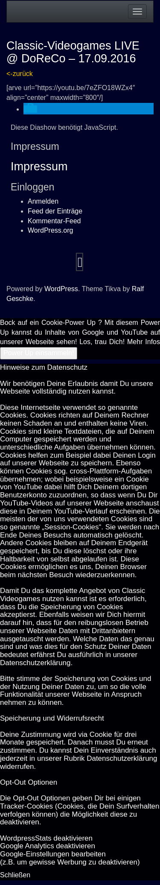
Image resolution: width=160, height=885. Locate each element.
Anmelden (43, 201)
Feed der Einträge (55, 211)
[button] (30, 109)
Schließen (15, 875)
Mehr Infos (143, 341)
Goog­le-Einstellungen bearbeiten (53, 854)
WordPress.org (50, 230)
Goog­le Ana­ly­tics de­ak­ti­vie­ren (47, 846)
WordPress (61, 288)
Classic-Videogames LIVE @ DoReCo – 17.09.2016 (73, 52)
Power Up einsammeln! (38, 352)
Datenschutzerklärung (35, 663)
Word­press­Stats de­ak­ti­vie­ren (46, 838)
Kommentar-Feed (54, 221)
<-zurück (19, 73)
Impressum (39, 166)
